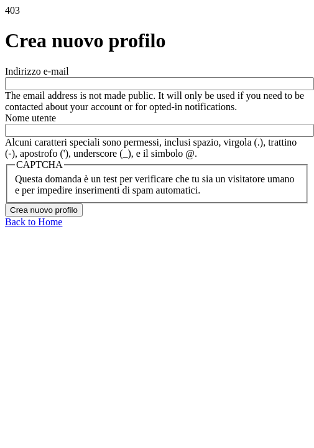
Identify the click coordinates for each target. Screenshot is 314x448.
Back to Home (33, 222)
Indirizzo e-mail (37, 71)
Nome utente (30, 118)
